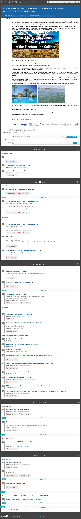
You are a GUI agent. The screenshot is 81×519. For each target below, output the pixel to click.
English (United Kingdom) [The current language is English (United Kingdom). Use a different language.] (66, 2)
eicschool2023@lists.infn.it (19, 132)
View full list (17, 140)
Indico (16, 516)
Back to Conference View (35, 2)
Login (78, 2)
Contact (40, 516)
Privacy (44, 516)
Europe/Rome (53, 2)
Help (36, 516)
